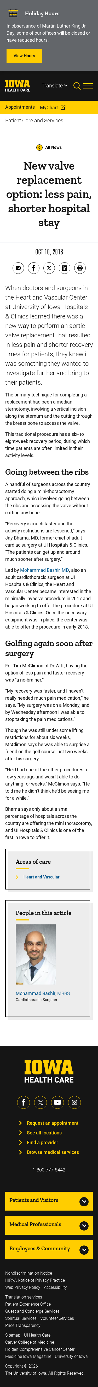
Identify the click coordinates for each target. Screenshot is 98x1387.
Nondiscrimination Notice (28, 1273)
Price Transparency (23, 1325)
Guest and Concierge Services (32, 1311)
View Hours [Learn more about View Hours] (24, 55)
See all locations (44, 1132)
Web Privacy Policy (22, 1287)
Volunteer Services (57, 1318)
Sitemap (12, 1335)
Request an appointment (52, 1123)
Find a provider (42, 1142)
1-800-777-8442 (49, 1170)
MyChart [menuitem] (49, 107)
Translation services (23, 1297)
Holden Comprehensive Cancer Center (39, 1349)
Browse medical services (53, 1152)
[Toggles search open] (78, 86)
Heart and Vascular (42, 877)
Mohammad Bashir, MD (44, 570)
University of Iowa (71, 1356)
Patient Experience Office (28, 1304)
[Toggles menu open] (88, 86)
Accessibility (55, 1287)
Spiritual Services (21, 1318)
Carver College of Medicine (29, 1342)
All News (49, 147)
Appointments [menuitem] (20, 107)
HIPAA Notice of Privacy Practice (35, 1280)
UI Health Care (37, 1335)
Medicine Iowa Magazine (28, 1356)
